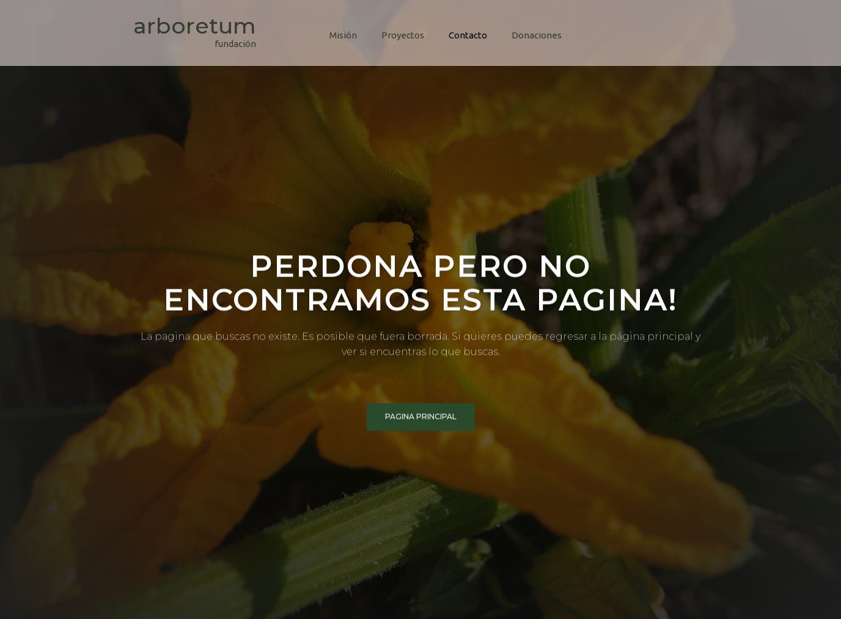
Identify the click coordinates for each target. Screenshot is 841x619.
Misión (343, 35)
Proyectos (402, 35)
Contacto (468, 35)
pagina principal (421, 417)
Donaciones (537, 35)
